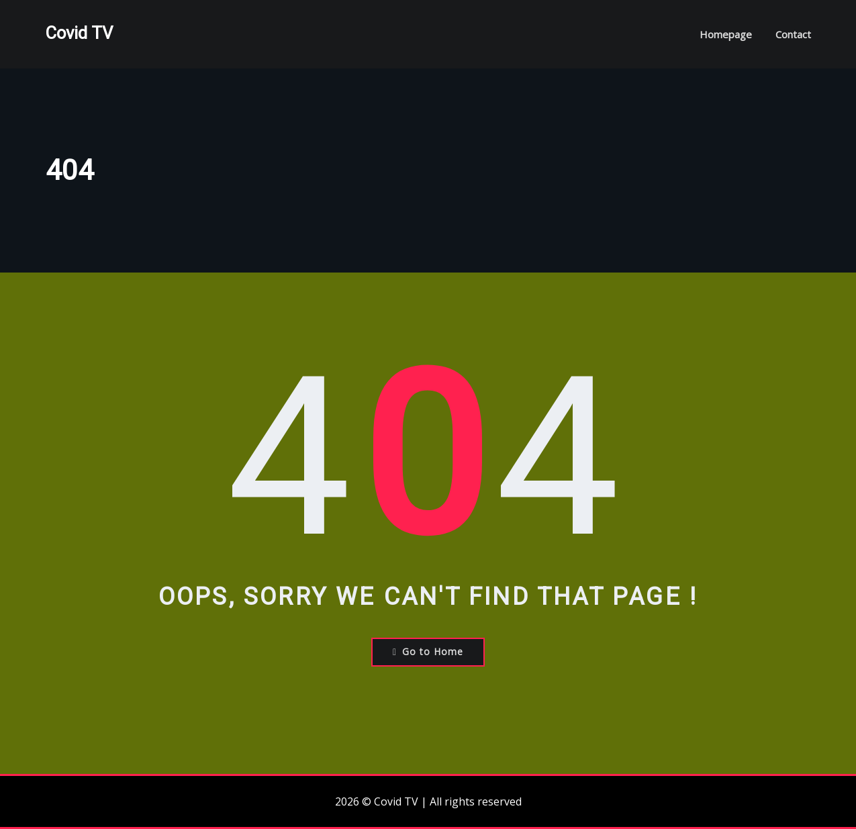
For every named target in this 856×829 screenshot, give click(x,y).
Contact (793, 34)
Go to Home (428, 651)
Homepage (726, 34)
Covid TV (79, 33)
